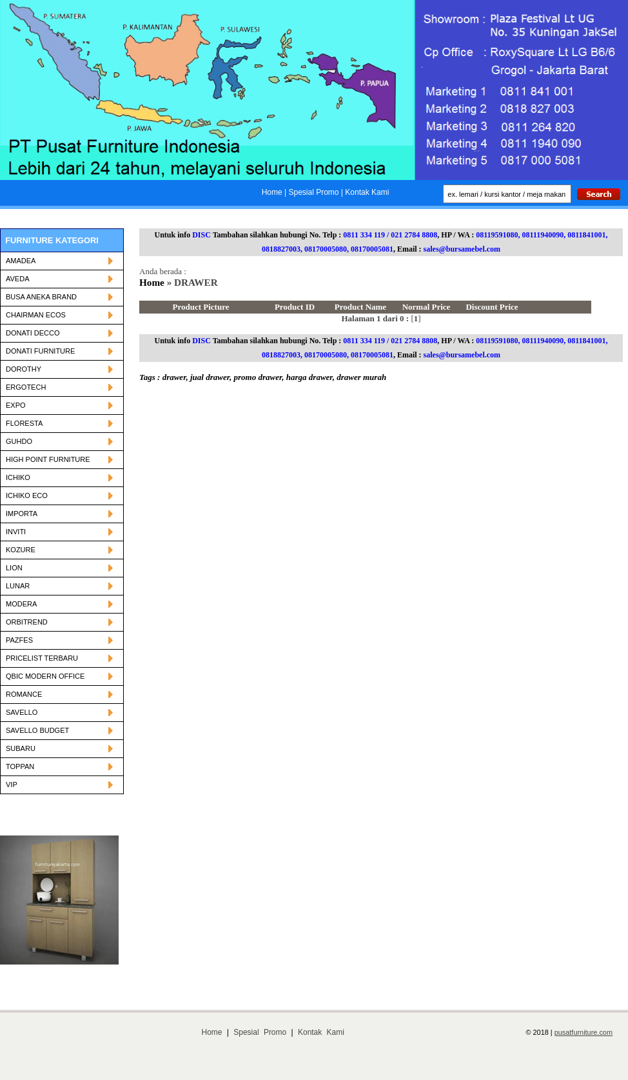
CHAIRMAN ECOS (59, 315)
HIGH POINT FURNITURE (59, 459)
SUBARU (59, 748)
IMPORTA (59, 513)
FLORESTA (59, 423)
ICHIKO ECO (59, 495)
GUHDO (59, 441)
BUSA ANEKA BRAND (59, 297)
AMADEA (59, 261)
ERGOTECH (59, 387)
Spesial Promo (259, 1032)
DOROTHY (59, 369)
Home (153, 282)
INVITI (59, 531)
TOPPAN (59, 766)
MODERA (59, 604)
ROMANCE (59, 694)
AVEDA (59, 279)
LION (59, 568)
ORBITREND (59, 622)
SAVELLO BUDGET (59, 730)
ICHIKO (59, 477)
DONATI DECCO (59, 333)
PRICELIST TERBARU (59, 658)
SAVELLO (59, 712)
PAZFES (59, 640)
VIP (59, 784)
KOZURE (59, 550)
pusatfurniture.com (583, 1032)
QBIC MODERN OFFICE (59, 676)
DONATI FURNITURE (59, 351)
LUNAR (59, 586)
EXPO (59, 405)
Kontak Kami (321, 1032)
